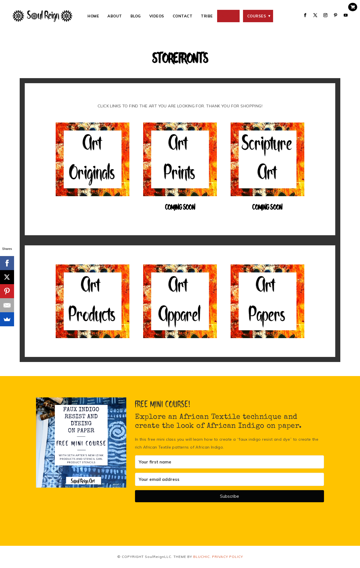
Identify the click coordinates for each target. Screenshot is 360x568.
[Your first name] (229, 462)
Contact (183, 16)
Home (93, 16)
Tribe (207, 16)
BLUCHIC (201, 557)
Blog (135, 16)
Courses (256, 16)
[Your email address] (229, 479)
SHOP (227, 16)
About (114, 16)
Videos (156, 16)
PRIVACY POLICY (227, 557)
